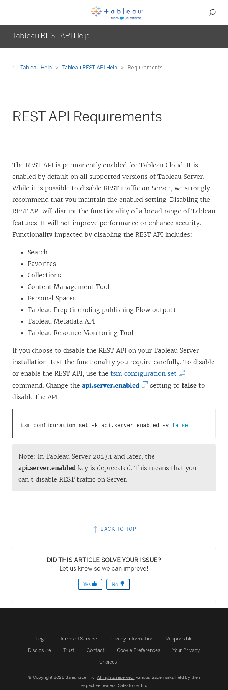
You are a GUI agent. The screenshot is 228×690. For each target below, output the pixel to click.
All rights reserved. (116, 677)
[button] (18, 12)
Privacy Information (131, 639)
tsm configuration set (145, 373)
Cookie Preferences (138, 650)
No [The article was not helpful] (118, 584)
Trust (68, 650)
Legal (42, 639)
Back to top (114, 529)
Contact (96, 650)
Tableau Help (32, 67)
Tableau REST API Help (90, 67)
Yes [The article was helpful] (90, 584)
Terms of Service (78, 639)
